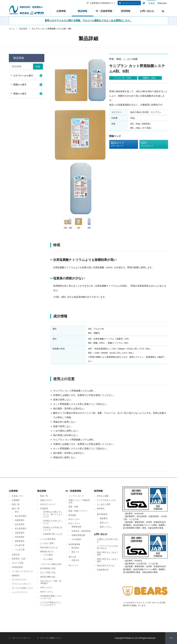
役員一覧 (16, 504)
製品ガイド (121, 144)
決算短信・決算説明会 (81, 531)
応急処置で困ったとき (52, 534)
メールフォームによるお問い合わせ (107, 547)
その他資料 (76, 539)
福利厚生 (101, 508)
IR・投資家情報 (104, 11)
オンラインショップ (128, 5)
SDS (151, 144)
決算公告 (75, 560)
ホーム (12, 29)
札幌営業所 (19, 520)
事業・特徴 (73, 507)
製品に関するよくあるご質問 (107, 553)
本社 (17, 512)
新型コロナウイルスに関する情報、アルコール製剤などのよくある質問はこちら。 (88, 20)
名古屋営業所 (20, 528)
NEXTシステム (46, 592)
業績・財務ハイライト (78, 511)
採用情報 (125, 11)
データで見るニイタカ (106, 500)
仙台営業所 (19, 524)
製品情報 (82, 11)
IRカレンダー (74, 519)
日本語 (151, 3)
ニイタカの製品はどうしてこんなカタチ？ (50, 603)
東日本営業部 (20, 516)
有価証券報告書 (78, 535)
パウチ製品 (48, 555)
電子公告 (72, 557)
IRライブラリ (74, 523)
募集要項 (104, 518)
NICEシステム (46, 587)
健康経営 (16, 575)
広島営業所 (19, 537)
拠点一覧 (16, 508)
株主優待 (72, 515)
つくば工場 (19, 549)
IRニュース (73, 565)
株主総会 (75, 548)
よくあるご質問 (47, 543)
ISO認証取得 (17, 567)
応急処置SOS (103, 570)
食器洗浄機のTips (47, 577)
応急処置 (44, 508)
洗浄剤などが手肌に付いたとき (52, 528)
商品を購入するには (48, 547)
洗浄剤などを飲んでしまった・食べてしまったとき (52, 514)
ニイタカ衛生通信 (48, 539)
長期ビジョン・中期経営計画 (79, 501)
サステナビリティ (19, 580)
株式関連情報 (74, 544)
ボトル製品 (48, 559)
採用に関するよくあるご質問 (107, 560)
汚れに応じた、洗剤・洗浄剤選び (50, 582)
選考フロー (104, 523)
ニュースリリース (19, 592)
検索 (38, 66)
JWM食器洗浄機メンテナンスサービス (51, 597)
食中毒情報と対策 (48, 568)
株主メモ (75, 552)
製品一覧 (44, 496)
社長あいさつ (17, 496)
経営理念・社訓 (18, 559)
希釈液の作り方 (47, 551)
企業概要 (16, 500)
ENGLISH (162, 3)
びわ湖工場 (19, 545)
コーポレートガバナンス (22, 571)
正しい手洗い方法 (48, 572)
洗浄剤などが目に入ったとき (52, 522)
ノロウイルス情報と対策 (50, 564)
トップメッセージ (76, 496)
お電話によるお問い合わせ (107, 540)
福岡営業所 (19, 541)
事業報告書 (76, 527)
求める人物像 (102, 496)
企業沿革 (16, 554)
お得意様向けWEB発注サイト (100, 5)
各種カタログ (46, 500)
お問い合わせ (147, 11)
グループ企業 (17, 563)
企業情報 (61, 11)
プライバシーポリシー (21, 584)
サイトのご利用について (22, 588)
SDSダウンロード (48, 504)
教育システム (105, 527)
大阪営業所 (19, 533)
